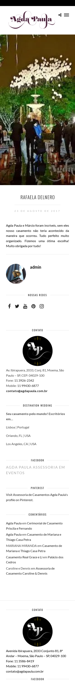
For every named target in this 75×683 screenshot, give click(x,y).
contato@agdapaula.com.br (27, 391)
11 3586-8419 (24, 661)
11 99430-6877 (28, 385)
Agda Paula (14, 523)
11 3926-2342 (24, 380)
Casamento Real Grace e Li (24, 557)
